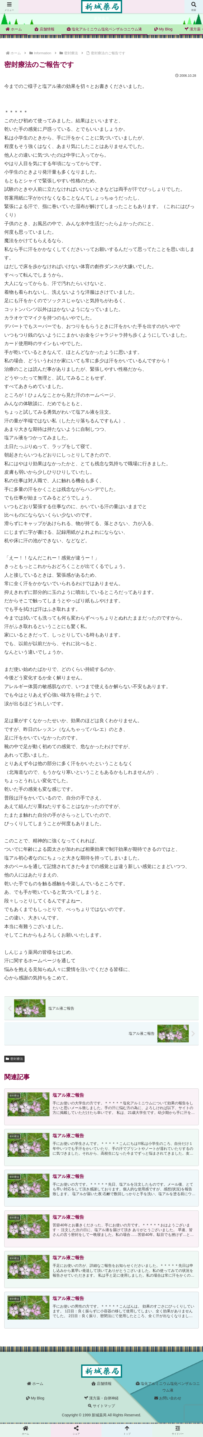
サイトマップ (101, 1406)
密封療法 (14, 1059)
